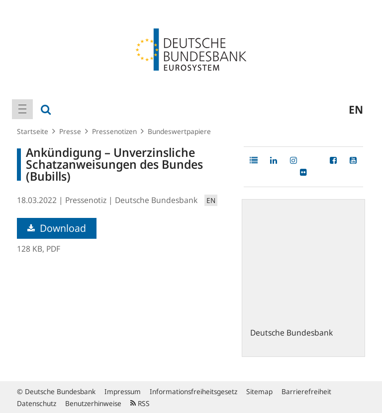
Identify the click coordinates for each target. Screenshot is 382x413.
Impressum (122, 391)
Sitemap (259, 391)
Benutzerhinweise (93, 403)
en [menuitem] (356, 109)
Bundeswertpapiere (179, 131)
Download (56, 228)
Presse (70, 131)
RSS (140, 403)
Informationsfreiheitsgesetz (193, 391)
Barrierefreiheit (306, 391)
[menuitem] (22, 109)
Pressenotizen (114, 131)
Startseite (32, 131)
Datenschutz (36, 403)
